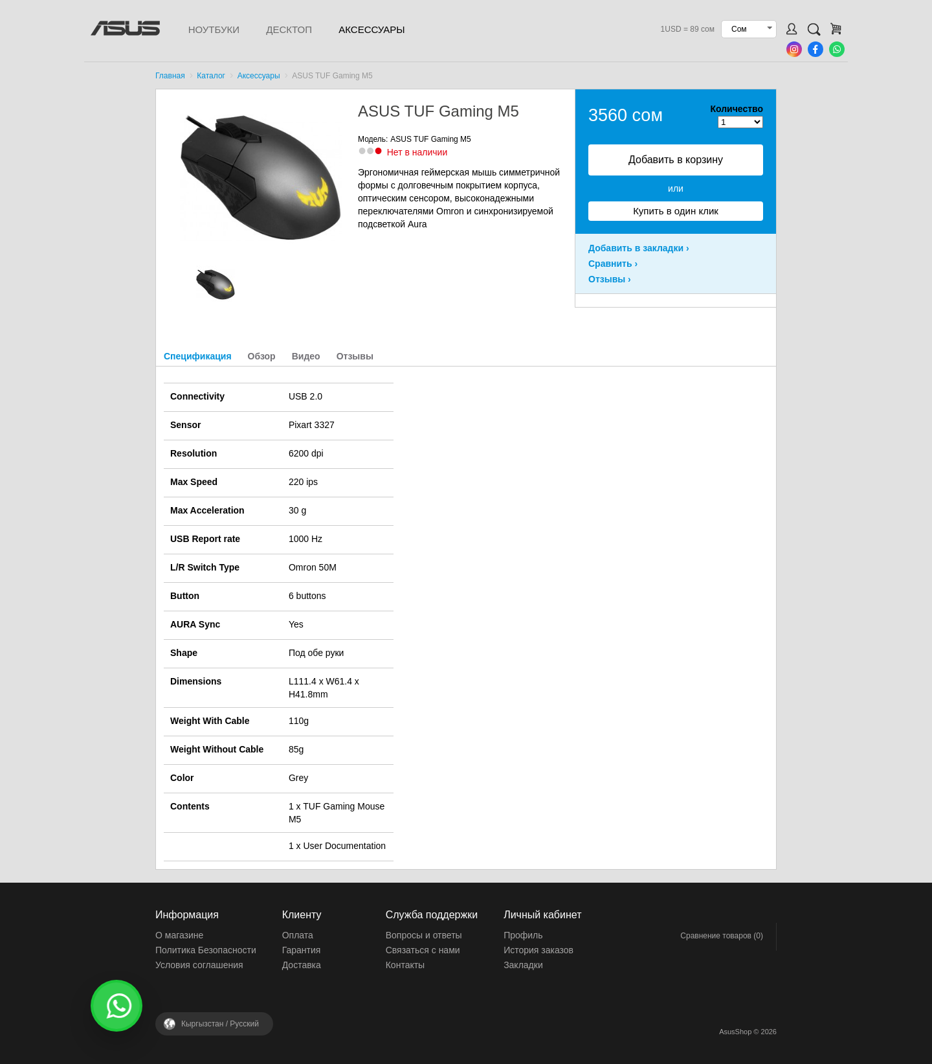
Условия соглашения (199, 965)
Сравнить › (613, 263)
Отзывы (355, 356)
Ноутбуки (213, 29)
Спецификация (198, 356)
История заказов (538, 950)
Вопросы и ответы (424, 935)
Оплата (297, 935)
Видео (306, 356)
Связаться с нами (423, 950)
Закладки (523, 965)
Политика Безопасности (205, 950)
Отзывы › (609, 279)
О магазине (179, 935)
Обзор (262, 356)
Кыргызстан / (220, 1023)
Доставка (301, 965)
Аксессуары (371, 29)
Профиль (523, 935)
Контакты (405, 965)
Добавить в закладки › (638, 248)
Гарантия (301, 950)
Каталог (211, 75)
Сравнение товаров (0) (721, 935)
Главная (170, 75)
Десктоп (289, 29)
